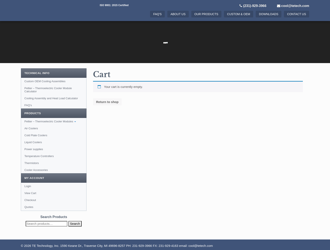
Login (27, 186)
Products (32, 113)
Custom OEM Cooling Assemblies (44, 81)
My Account (34, 178)
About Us (177, 14)
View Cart (30, 193)
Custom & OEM (238, 14)
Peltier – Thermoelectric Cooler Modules (50, 121)
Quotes (28, 207)
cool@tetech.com (295, 6)
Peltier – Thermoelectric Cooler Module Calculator (48, 90)
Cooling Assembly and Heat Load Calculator (51, 98)
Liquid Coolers (33, 142)
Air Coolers (31, 128)
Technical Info (36, 73)
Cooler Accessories (36, 170)
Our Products (206, 14)
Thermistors (31, 163)
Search (75, 223)
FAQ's (157, 14)
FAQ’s (28, 105)
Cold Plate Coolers (35, 135)
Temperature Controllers (39, 156)
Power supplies (33, 149)
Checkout (30, 200)
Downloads (268, 14)
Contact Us (296, 14)
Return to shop (107, 102)
